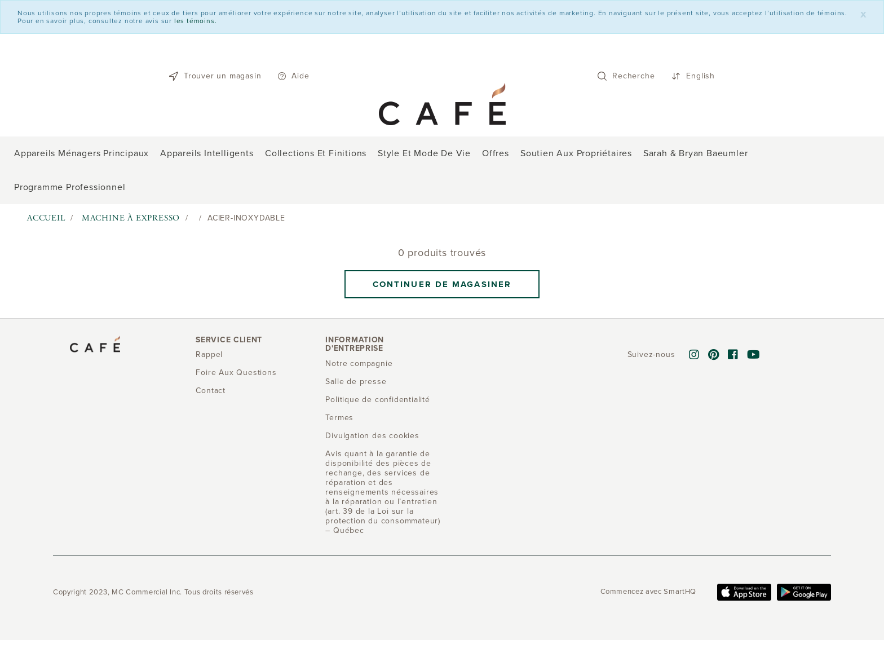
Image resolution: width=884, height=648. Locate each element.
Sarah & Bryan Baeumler (695, 153)
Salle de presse (355, 381)
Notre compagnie (358, 363)
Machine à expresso (131, 218)
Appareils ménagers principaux (81, 153)
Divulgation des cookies (372, 435)
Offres (495, 153)
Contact (211, 390)
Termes (339, 417)
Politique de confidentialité (377, 399)
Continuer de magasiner (442, 284)
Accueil (46, 218)
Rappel (209, 354)
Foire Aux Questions (236, 372)
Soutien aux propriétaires (576, 153)
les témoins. (195, 21)
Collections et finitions (315, 153)
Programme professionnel (69, 187)
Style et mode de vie (424, 153)
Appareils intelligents (207, 153)
